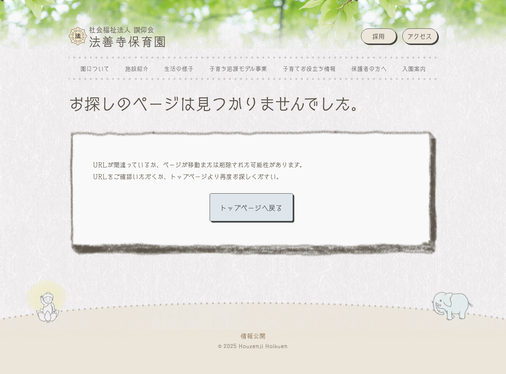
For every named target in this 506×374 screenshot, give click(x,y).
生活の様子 (179, 68)
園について (95, 68)
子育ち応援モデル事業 (238, 68)
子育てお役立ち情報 (309, 68)
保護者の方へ (369, 68)
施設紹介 (137, 68)
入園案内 (414, 68)
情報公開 (253, 335)
